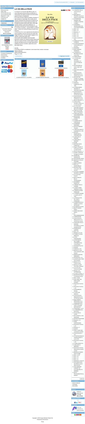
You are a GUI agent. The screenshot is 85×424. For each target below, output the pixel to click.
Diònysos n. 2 (77, 327)
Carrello (73, 8)
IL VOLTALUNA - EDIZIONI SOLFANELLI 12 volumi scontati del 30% (78, 61)
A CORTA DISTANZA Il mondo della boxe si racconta (79, 45)
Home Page (4, 6)
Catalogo (10, 6)
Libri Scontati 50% (5, 14)
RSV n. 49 (76, 36)
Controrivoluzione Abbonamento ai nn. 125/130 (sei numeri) (78, 220)
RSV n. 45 (76, 34)
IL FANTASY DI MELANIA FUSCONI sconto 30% (78, 54)
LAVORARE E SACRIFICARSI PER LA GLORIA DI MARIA (79, 26)
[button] (61, 2)
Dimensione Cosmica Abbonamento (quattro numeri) (79, 349)
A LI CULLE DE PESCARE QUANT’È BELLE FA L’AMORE (78, 108)
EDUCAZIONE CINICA (79, 158)
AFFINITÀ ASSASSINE (79, 318)
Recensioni (74, 404)
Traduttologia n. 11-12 (78, 308)
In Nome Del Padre (24, 68)
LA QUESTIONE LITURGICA (61, 68)
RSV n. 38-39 (77, 277)
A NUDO (76, 119)
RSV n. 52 (76, 33)
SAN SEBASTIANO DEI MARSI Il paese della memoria (78, 364)
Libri (14, 6)
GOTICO (76, 328)
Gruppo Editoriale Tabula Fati (46, 418)
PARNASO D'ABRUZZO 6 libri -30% (78, 84)
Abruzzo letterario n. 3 (78, 100)
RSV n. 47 (76, 357)
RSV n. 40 (76, 29)
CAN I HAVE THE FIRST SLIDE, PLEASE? (78, 281)
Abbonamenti (4, 10)
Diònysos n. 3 (77, 32)
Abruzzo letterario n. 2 (78, 151)
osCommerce (45, 419)
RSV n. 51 (76, 359)
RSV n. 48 (76, 231)
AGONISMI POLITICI (78, 245)
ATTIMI (75, 142)
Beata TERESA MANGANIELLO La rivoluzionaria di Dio (78, 301)
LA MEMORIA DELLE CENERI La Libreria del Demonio (78, 204)
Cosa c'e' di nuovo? (5, 35)
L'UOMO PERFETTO (78, 343)
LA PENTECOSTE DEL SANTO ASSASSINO (78, 199)
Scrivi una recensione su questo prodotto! (80, 409)
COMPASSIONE (77, 216)
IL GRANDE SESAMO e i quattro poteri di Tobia (79, 195)
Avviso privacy (4, 54)
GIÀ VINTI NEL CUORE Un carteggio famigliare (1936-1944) (79, 79)
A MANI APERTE (77, 56)
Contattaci (3, 57)
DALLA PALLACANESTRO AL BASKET (79, 374)
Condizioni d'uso (4, 56)
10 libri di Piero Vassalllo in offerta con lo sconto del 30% (79, 103)
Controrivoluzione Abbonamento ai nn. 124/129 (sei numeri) (78, 97)
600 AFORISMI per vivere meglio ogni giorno (78, 67)
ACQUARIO (76, 48)
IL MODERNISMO (42, 68)
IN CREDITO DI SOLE (79, 206)
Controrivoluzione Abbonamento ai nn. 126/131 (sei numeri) (78, 74)
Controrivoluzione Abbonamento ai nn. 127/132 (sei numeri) (78, 93)
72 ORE (75, 81)
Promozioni (3, 17)
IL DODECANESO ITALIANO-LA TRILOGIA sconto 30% (79, 89)
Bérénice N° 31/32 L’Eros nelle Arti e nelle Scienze (79, 252)
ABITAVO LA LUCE (78, 232)
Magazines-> (4, 15)
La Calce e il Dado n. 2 (79, 273)
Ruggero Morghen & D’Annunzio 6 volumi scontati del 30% (78, 148)
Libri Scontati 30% (5, 13)
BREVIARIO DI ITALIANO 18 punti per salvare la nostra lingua (79, 16)
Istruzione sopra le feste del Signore (61, 77)
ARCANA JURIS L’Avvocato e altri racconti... (77, 169)
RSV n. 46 (76, 356)
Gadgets (3, 18)
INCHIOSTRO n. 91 (78, 257)
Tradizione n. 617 (77, 248)
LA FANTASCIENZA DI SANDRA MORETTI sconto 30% (79, 338)
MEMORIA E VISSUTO (79, 360)
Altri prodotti (75, 385)
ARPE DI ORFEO (78, 162)
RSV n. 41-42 (77, 355)
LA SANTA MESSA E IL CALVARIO (24, 77)
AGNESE (76, 247)
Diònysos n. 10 (77, 320)
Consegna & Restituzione (6, 53)
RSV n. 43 (76, 30)
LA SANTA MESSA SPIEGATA (42, 77)
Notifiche (74, 389)
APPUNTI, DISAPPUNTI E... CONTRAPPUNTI (78, 134)
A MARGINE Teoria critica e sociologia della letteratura (78, 306)
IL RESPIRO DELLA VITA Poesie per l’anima (78, 12)
